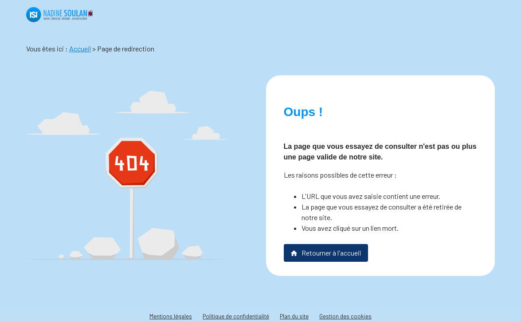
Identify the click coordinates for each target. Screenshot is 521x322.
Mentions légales (170, 316)
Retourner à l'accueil (325, 252)
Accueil (80, 48)
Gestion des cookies (345, 316)
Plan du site (294, 316)
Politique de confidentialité (236, 316)
